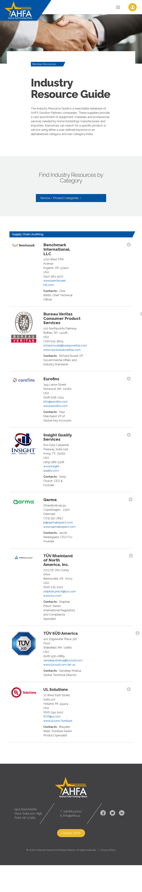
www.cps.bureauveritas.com (61, 349)
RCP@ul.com (51, 716)
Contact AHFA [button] (71, 833)
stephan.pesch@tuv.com (59, 591)
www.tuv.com (52, 595)
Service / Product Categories (59, 198)
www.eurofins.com (55, 406)
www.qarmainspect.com (59, 526)
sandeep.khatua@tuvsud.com (62, 660)
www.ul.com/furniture (57, 720)
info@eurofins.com (55, 401)
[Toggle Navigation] (118, 7)
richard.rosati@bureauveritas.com (65, 345)
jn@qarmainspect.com (58, 522)
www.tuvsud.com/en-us (59, 664)
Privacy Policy (108, 850)
